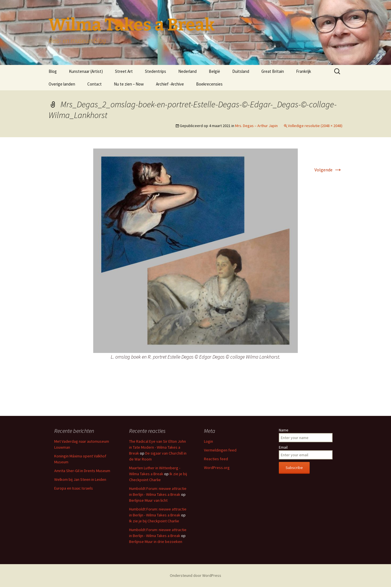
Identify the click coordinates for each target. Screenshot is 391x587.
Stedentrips (155, 71)
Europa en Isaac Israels (73, 488)
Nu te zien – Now (129, 84)
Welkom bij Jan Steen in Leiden (80, 479)
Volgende (328, 170)
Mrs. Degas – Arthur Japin (256, 125)
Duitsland (240, 71)
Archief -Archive (170, 84)
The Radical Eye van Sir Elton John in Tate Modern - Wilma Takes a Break (157, 447)
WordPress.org (217, 467)
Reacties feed (216, 458)
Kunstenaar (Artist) (86, 71)
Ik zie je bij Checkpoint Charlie (154, 520)
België (214, 71)
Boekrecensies (209, 84)
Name (283, 430)
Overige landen (62, 84)
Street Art (124, 71)
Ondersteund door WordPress (195, 575)
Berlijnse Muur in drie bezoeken (155, 541)
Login (208, 441)
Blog (53, 71)
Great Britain (272, 71)
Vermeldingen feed (220, 450)
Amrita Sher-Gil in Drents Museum (82, 470)
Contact (94, 84)
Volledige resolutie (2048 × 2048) (315, 125)
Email (283, 447)
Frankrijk (303, 71)
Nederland (187, 71)
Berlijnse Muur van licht (148, 500)
